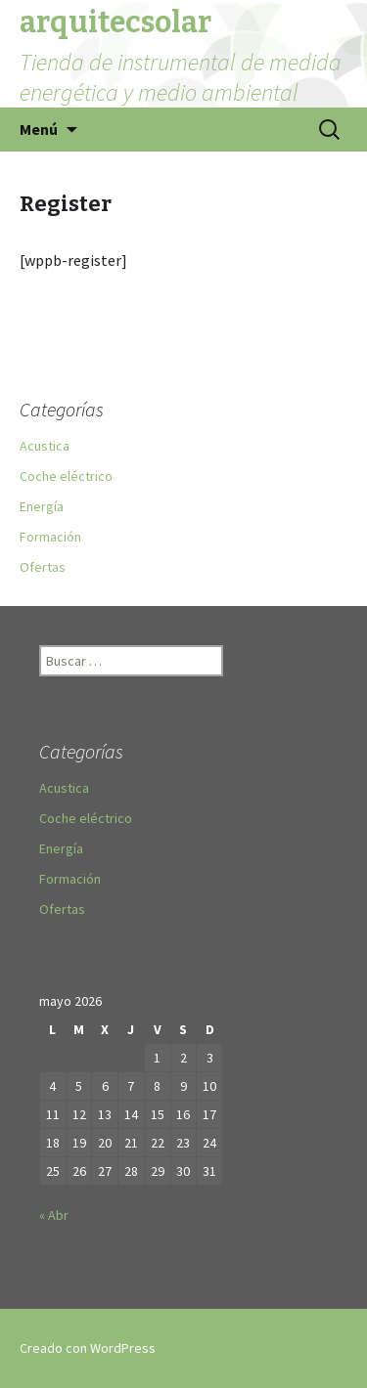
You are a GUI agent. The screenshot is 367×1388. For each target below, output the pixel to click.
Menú (39, 129)
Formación (50, 536)
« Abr (54, 1215)
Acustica (44, 446)
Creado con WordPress (88, 1348)
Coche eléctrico (66, 476)
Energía (42, 506)
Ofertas (43, 567)
